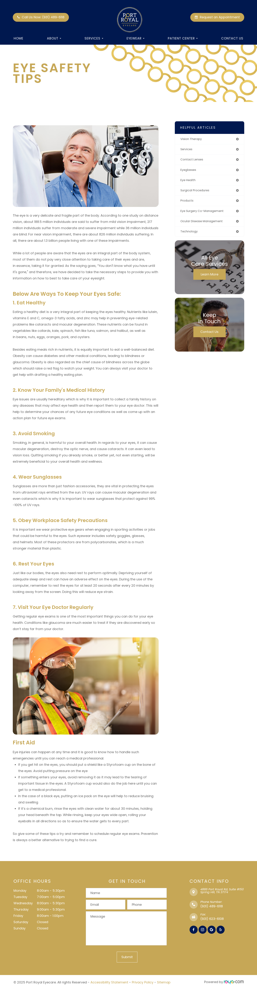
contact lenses (192, 160)
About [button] (54, 38)
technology (189, 234)
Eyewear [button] (135, 38)
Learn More (209, 277)
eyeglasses (189, 171)
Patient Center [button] (183, 38)
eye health (188, 181)
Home (18, 38)
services (187, 150)
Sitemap (163, 982)
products (187, 202)
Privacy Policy (142, 982)
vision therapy (192, 139)
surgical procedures (196, 192)
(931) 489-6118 (211, 906)
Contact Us (232, 38)
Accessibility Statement (109, 982)
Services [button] (94, 38)
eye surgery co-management (204, 213)
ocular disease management (203, 224)
